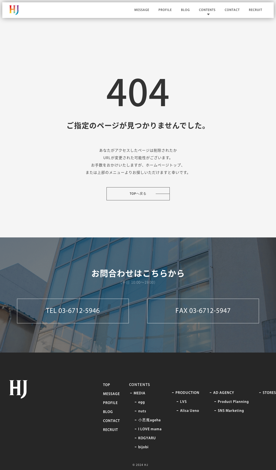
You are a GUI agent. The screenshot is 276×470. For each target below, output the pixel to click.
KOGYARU (147, 438)
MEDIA (139, 393)
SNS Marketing (231, 411)
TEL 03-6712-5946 (73, 311)
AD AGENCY (223, 393)
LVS (183, 402)
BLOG (185, 10)
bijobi (143, 447)
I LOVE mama (150, 429)
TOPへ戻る (138, 194)
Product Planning (233, 402)
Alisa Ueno (189, 411)
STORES (269, 393)
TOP (106, 385)
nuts (142, 411)
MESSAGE (141, 10)
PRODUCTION (187, 393)
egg (141, 402)
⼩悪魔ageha (149, 420)
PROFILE (165, 10)
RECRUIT (255, 10)
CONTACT (232, 10)
